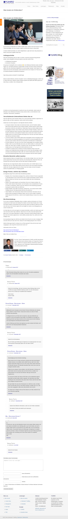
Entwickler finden (24, 512)
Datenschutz (25, 517)
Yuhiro (12, 2)
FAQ (6, 512)
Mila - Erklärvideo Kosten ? (13, 416)
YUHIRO (22, 509)
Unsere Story (8, 501)
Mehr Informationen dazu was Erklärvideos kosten (13, 231)
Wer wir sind (7, 498)
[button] (7, 250)
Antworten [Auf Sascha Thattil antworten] (10, 297)
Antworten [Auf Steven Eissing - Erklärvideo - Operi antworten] (8, 326)
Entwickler (23, 503)
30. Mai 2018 (14, 418)
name (26, 473)
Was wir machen (24, 498)
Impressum (19, 517)
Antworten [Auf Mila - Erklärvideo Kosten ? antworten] (8, 437)
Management (8, 503)
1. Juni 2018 (15, 445)
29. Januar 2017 (14, 267)
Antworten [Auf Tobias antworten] (8, 276)
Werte (7, 509)
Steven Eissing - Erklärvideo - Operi (15, 303)
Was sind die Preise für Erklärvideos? (11, 230)
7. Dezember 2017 (15, 305)
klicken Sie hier (61, 40)
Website (23, 481)
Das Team (8, 506)
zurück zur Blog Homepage (53, 17)
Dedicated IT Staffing (25, 501)
